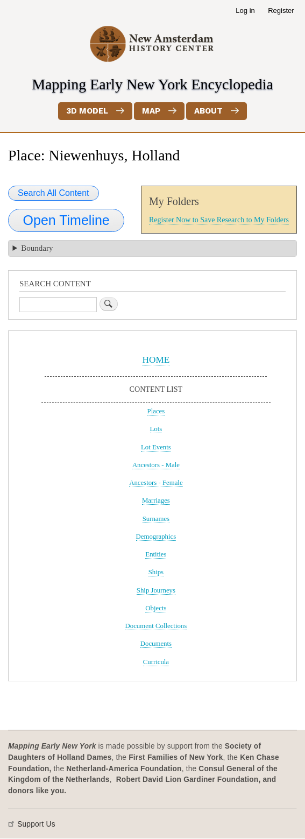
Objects (155, 608)
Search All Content (53, 193)
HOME (155, 360)
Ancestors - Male (156, 465)
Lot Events (156, 447)
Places (156, 411)
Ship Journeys (156, 590)
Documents (156, 643)
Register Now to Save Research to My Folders (219, 220)
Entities (155, 554)
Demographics (156, 536)
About (208, 111)
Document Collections (156, 626)
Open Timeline (66, 220)
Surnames (156, 519)
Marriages (156, 500)
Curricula (156, 662)
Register (281, 10)
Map (151, 111)
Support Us (36, 824)
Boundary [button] (37, 248)
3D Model (87, 111)
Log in (245, 10)
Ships (156, 572)
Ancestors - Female (155, 483)
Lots (156, 429)
